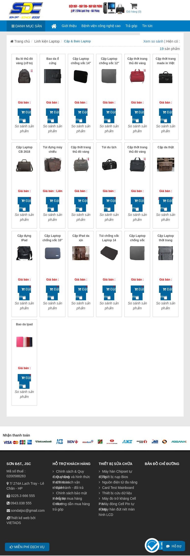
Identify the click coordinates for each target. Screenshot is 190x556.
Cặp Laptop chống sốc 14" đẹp (81, 63)
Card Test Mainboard (116, 488)
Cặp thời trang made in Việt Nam (165, 63)
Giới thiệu (69, 26)
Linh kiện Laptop (47, 41)
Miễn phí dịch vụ (27, 547)
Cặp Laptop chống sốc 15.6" (137, 240)
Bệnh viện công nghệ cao (101, 26)
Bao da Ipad (24, 324)
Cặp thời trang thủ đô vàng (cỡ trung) (81, 152)
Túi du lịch (109, 147)
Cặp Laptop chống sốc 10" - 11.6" (53, 240)
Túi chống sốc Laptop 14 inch (109, 240)
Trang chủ (20, 41)
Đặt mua (25, 115)
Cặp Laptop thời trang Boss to (166, 240)
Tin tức (147, 26)
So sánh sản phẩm (24, 128)
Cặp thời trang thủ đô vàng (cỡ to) (137, 63)
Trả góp (131, 26)
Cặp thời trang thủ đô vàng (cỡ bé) (137, 152)
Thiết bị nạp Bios (113, 477)
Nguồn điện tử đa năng (118, 482)
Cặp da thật (166, 147)
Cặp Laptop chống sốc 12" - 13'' (109, 63)
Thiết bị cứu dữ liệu (115, 493)
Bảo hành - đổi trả (68, 488)
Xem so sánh (153, 41)
